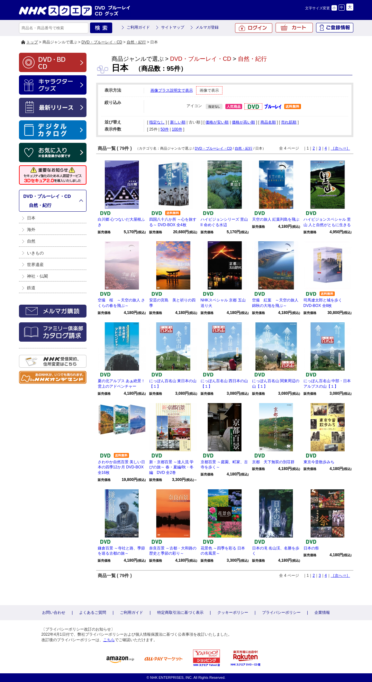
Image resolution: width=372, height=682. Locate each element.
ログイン (253, 28)
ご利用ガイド (138, 27)
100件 (177, 129)
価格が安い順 (217, 122)
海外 (31, 229)
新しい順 (178, 122)
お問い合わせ (53, 612)
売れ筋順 (288, 122)
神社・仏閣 (37, 276)
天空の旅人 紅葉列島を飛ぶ (275, 219)
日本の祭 (311, 548)
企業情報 (322, 612)
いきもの (35, 253)
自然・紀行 (136, 42)
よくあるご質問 (92, 612)
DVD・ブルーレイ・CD (101, 42)
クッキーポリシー (232, 612)
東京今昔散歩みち (319, 462)
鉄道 (31, 287)
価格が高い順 (243, 122)
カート (294, 28)
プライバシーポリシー (281, 612)
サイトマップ (172, 27)
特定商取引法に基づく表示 (180, 612)
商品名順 (268, 122)
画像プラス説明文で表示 (171, 90)
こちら (109, 640)
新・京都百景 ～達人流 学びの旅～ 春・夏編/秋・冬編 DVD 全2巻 (171, 467)
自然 (31, 241)
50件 (164, 129)
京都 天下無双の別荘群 (273, 462)
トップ (32, 42)
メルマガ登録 (207, 27)
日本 (31, 218)
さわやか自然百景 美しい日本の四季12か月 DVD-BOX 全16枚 (121, 467)
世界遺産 (35, 264)
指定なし (157, 122)
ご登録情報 (334, 28)
